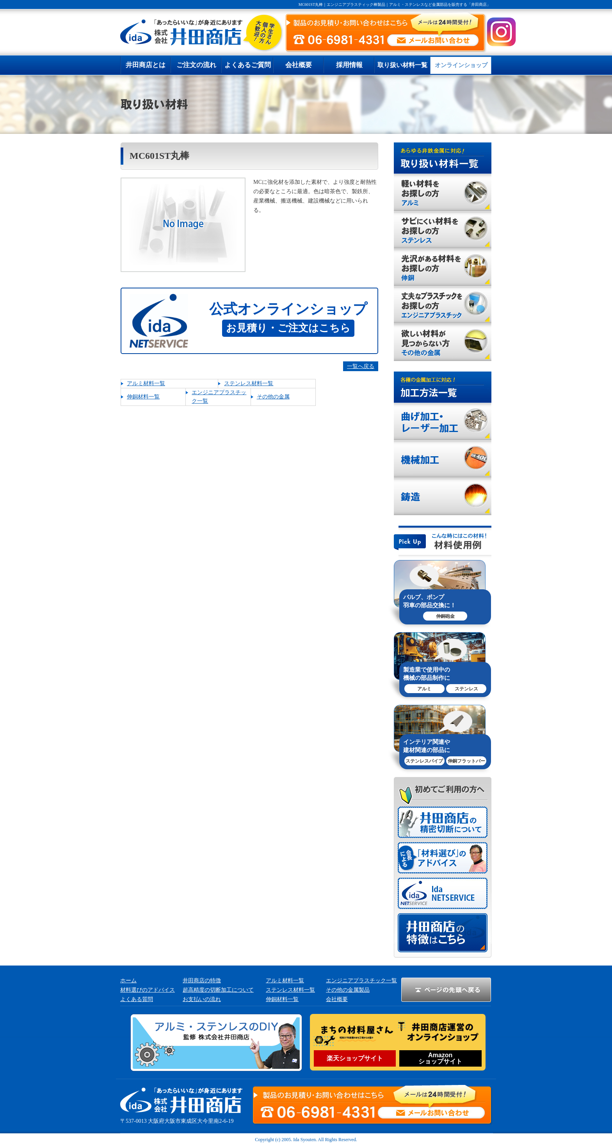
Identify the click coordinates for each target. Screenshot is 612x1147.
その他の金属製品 (348, 990)
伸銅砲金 (445, 616)
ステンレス (466, 689)
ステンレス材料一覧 (248, 383)
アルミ (424, 689)
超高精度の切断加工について (218, 990)
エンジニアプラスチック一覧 (361, 980)
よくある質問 (136, 999)
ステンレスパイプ (424, 761)
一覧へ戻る (360, 366)
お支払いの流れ (202, 999)
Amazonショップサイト (440, 1058)
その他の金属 (273, 397)
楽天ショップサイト (355, 1058)
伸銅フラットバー (466, 761)
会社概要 (337, 999)
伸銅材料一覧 (143, 397)
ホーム (128, 980)
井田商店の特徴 (202, 980)
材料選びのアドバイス (147, 990)
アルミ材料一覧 (146, 383)
